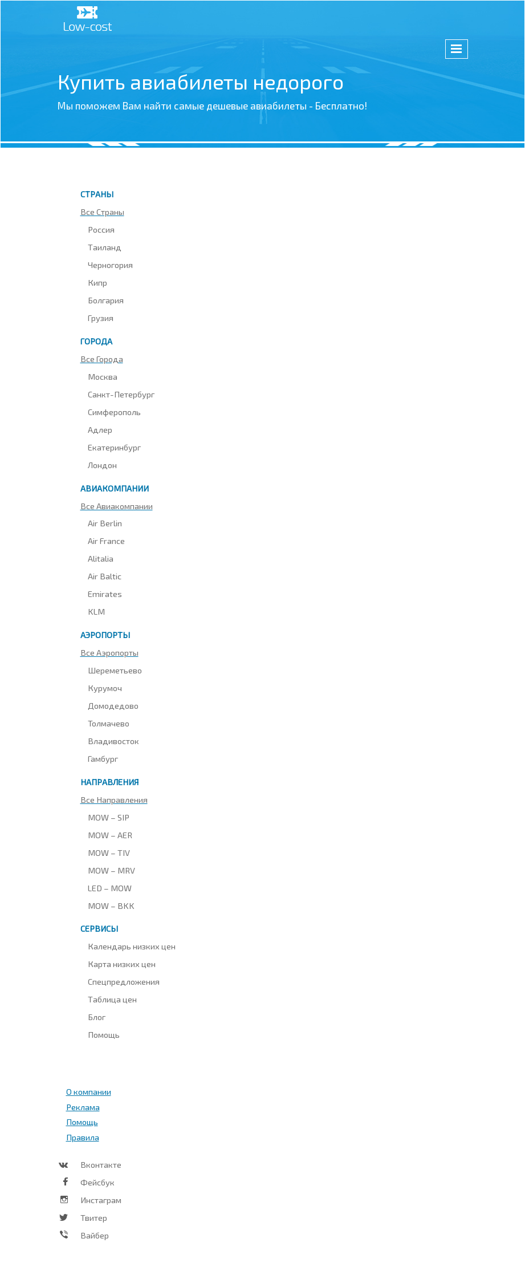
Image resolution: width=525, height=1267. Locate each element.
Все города (101, 359)
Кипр (97, 282)
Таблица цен (112, 999)
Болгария (106, 300)
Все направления (114, 799)
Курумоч (105, 688)
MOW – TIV (109, 852)
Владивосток (113, 741)
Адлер (100, 429)
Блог (96, 1017)
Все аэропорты (109, 652)
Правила (82, 1137)
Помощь (104, 1034)
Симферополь (114, 412)
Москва (102, 376)
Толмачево (108, 723)
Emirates (105, 593)
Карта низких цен (122, 964)
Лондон (102, 465)
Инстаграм (100, 1200)
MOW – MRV (111, 870)
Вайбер (94, 1235)
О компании (88, 1091)
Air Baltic (104, 576)
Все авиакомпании (116, 506)
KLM (96, 611)
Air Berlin (105, 523)
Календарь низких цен (132, 946)
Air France (106, 540)
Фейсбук (97, 1182)
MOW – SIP (108, 817)
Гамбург (103, 758)
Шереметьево (115, 670)
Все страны (102, 211)
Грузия (100, 317)
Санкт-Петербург (121, 394)
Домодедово (113, 705)
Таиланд (104, 247)
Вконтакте (100, 1164)
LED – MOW (110, 888)
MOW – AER (110, 835)
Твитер (93, 1217)
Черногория (110, 264)
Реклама (83, 1107)
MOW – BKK (111, 905)
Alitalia (100, 558)
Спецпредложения (124, 981)
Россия (101, 229)
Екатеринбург (114, 447)
